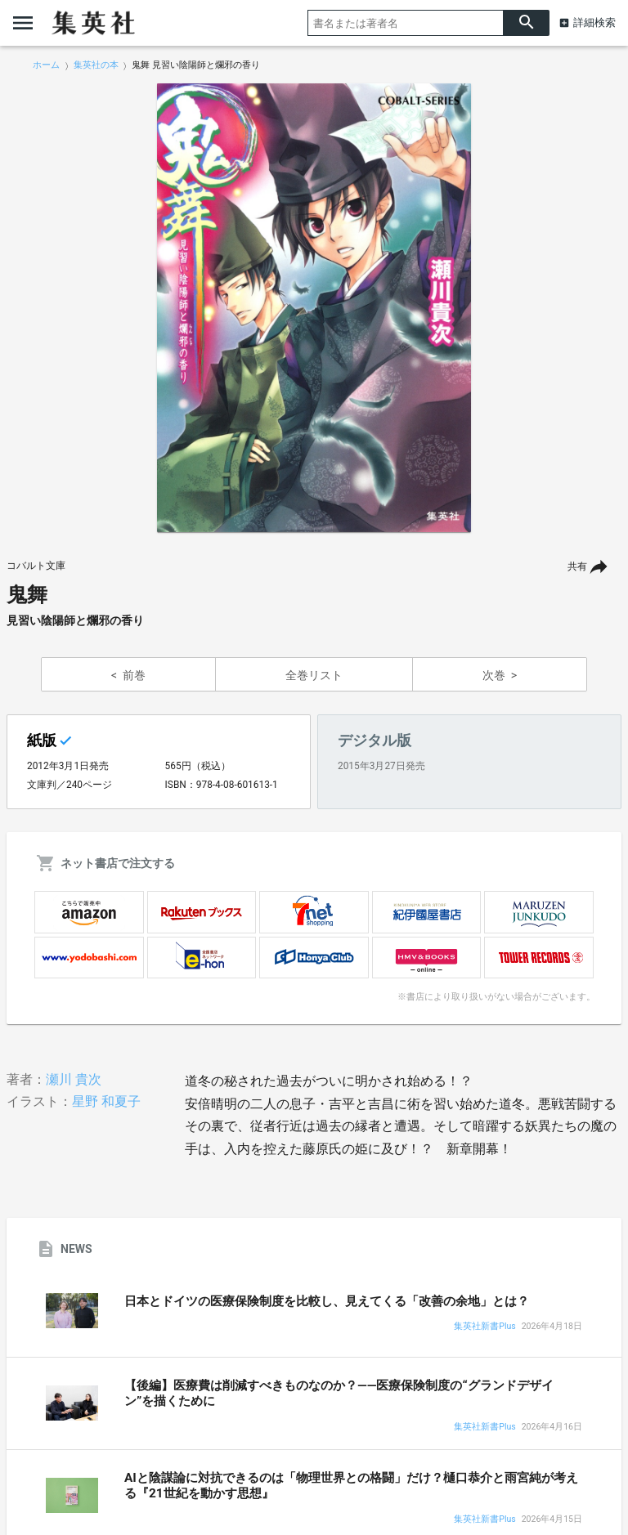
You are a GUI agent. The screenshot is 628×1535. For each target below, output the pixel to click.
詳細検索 (594, 22)
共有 (577, 566)
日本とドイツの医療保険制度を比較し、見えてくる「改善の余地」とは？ (326, 1301)
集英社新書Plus (484, 1326)
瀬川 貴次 (73, 1079)
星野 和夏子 (106, 1101)
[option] (314, 308)
